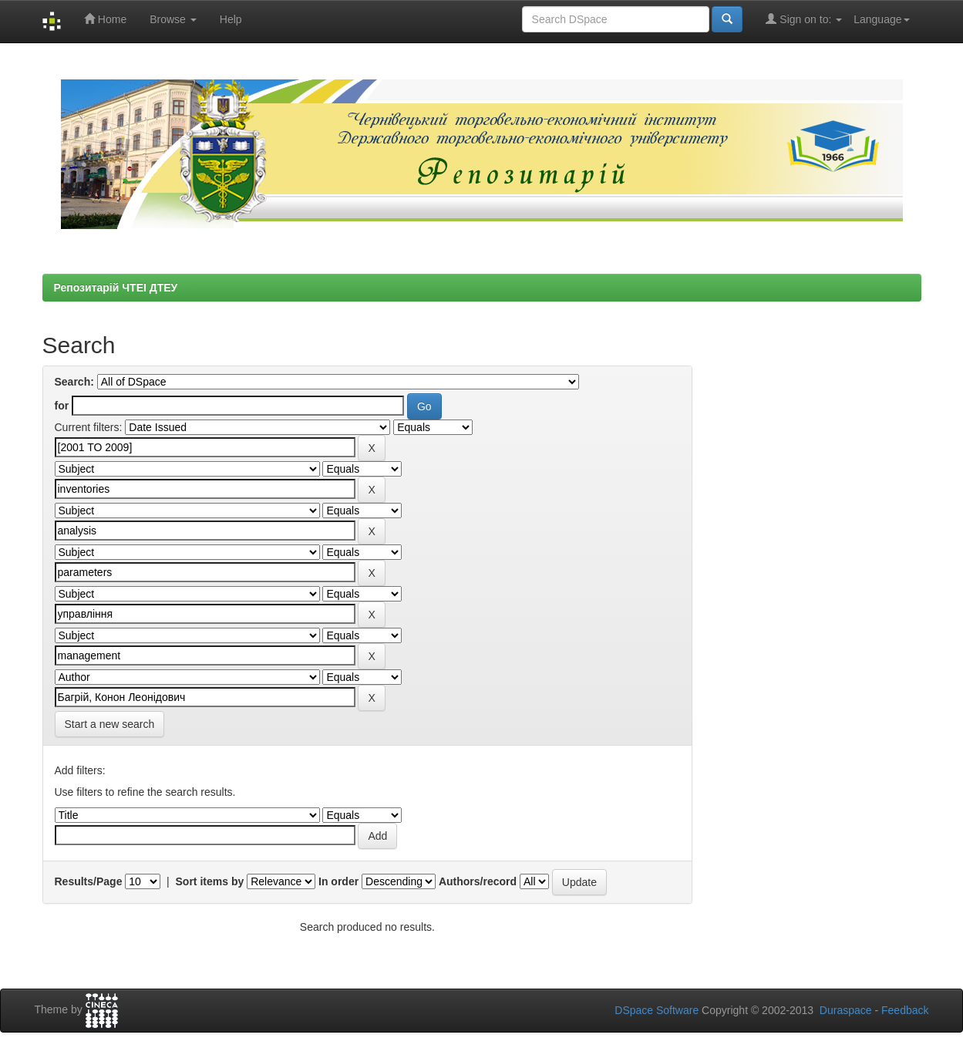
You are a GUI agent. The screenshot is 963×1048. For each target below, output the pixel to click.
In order (338, 881)
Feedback (904, 1010)
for (62, 405)
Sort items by (210, 881)
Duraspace (846, 1010)
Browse (173, 19)
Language (881, 19)
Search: (74, 382)
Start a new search (110, 724)
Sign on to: (804, 18)
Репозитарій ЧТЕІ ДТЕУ (116, 287)
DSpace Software (657, 1010)
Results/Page (89, 881)
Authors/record (478, 881)
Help (231, 19)
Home (105, 18)
